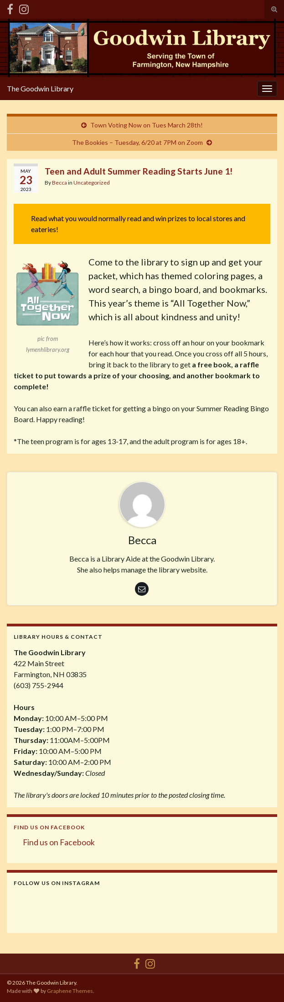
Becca (59, 182)
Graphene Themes (70, 990)
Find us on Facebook (49, 827)
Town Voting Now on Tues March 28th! (146, 125)
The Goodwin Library (40, 88)
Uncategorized (91, 182)
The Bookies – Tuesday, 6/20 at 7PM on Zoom (137, 142)
